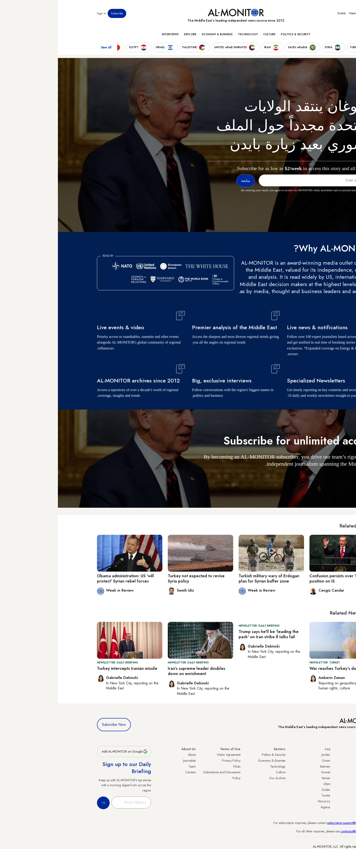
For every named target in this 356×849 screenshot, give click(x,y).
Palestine (311, 783)
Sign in (43, 13)
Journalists (131, 760)
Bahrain (267, 766)
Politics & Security (237, 34)
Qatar (313, 795)
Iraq (269, 749)
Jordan (268, 754)
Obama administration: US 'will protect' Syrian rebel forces (67, 578)
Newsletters (298, 13)
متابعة (307, 477)
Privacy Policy (173, 760)
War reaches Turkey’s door (277, 668)
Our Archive (219, 778)
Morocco (266, 801)
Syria (313, 807)
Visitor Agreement (171, 754)
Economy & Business (159, 34)
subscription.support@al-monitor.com (293, 823)
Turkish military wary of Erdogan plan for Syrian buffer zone (211, 578)
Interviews (112, 34)
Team (134, 766)
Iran (314, 766)
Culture (211, 34)
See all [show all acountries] (48, 47)
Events (284, 13)
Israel (313, 778)
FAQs (179, 766)
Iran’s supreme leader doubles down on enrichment (138, 671)
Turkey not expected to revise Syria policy (138, 578)
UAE (314, 772)
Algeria (267, 807)
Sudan (268, 789)
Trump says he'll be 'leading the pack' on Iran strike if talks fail (211, 634)
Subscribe (59, 13)
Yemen (268, 778)
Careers (132, 772)
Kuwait (268, 772)
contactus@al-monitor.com (299, 831)
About (134, 754)
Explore (132, 34)
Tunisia (267, 795)
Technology (190, 34)
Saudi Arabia (308, 760)
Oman (268, 760)
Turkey (312, 754)
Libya (269, 783)
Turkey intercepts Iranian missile (69, 668)
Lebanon (311, 801)
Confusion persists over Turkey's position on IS (282, 578)
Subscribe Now (56, 724)
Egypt (313, 789)
